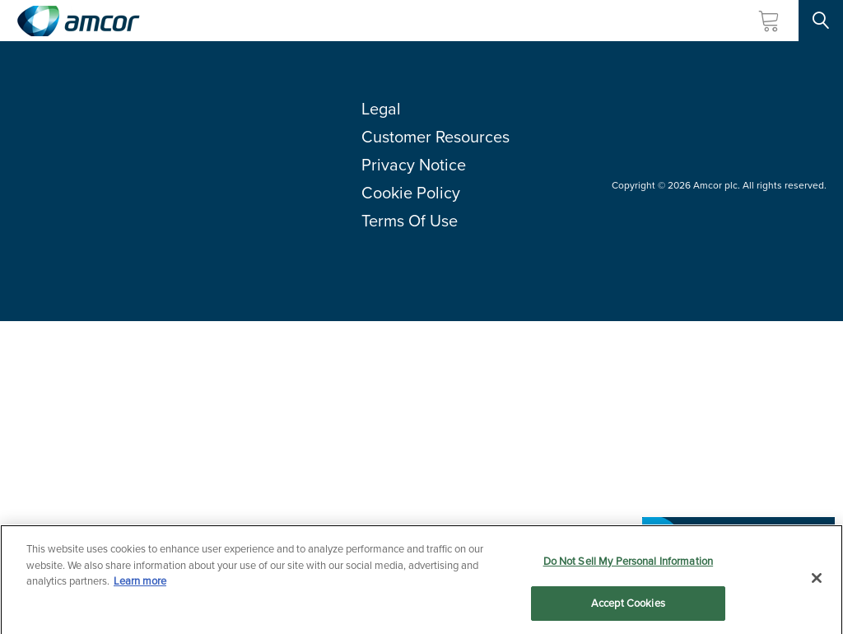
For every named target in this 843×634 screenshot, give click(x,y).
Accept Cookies (628, 605)
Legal (381, 108)
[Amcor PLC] (78, 21)
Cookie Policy (410, 192)
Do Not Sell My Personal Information (628, 563)
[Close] (817, 580)
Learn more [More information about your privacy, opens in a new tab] (140, 583)
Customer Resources (435, 136)
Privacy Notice (413, 164)
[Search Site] (821, 20)
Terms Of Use (409, 220)
